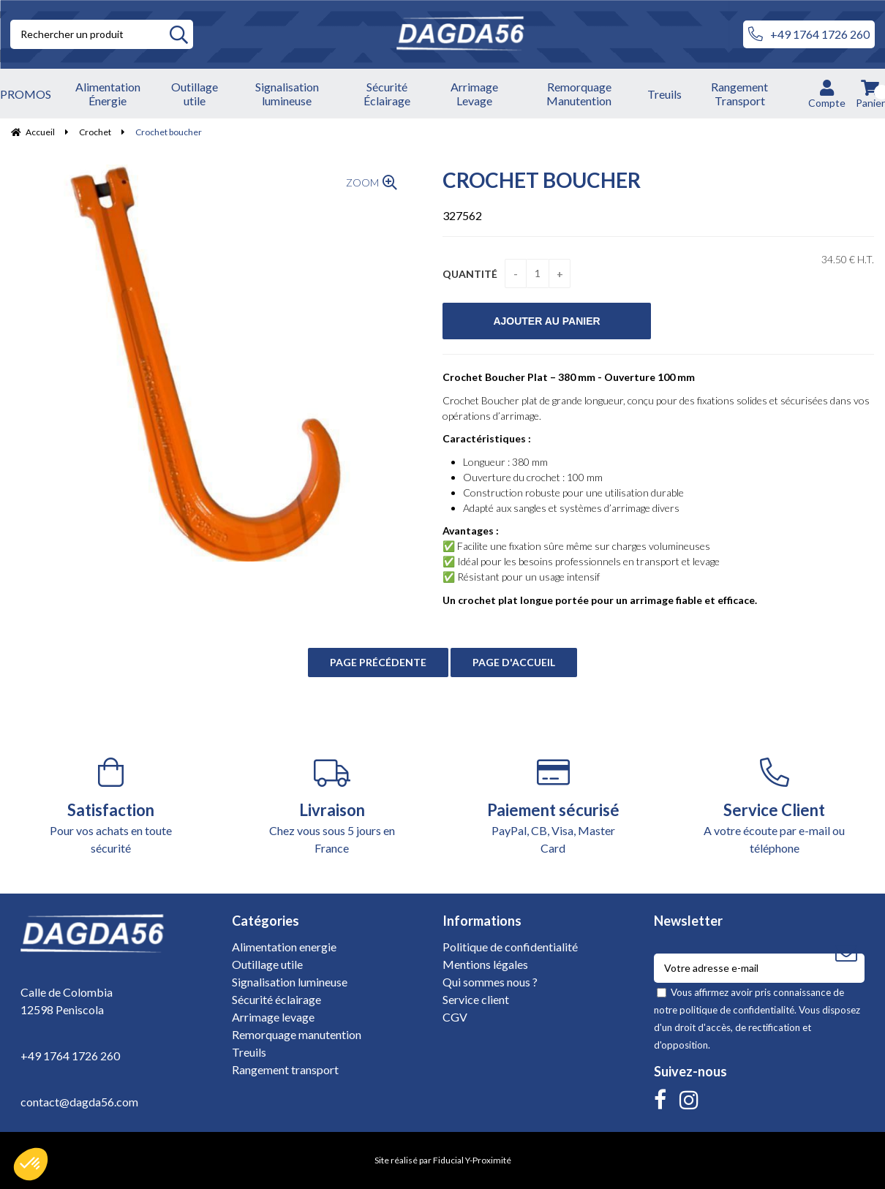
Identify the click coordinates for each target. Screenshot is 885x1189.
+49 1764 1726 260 (809, 34)
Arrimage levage (273, 1017)
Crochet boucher (541, 179)
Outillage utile (267, 964)
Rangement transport (285, 1069)
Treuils (249, 1052)
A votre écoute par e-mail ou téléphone (775, 806)
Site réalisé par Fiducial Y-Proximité (442, 1160)
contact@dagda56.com (79, 1102)
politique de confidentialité (736, 1010)
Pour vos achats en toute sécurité (111, 806)
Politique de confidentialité (510, 947)
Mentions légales (485, 964)
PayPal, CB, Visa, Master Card (553, 806)
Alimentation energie (284, 947)
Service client (475, 999)
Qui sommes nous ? (490, 982)
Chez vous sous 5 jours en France (332, 806)
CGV (454, 1017)
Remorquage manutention (296, 1034)
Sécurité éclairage (276, 999)
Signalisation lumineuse (289, 982)
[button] (30, 1164)
